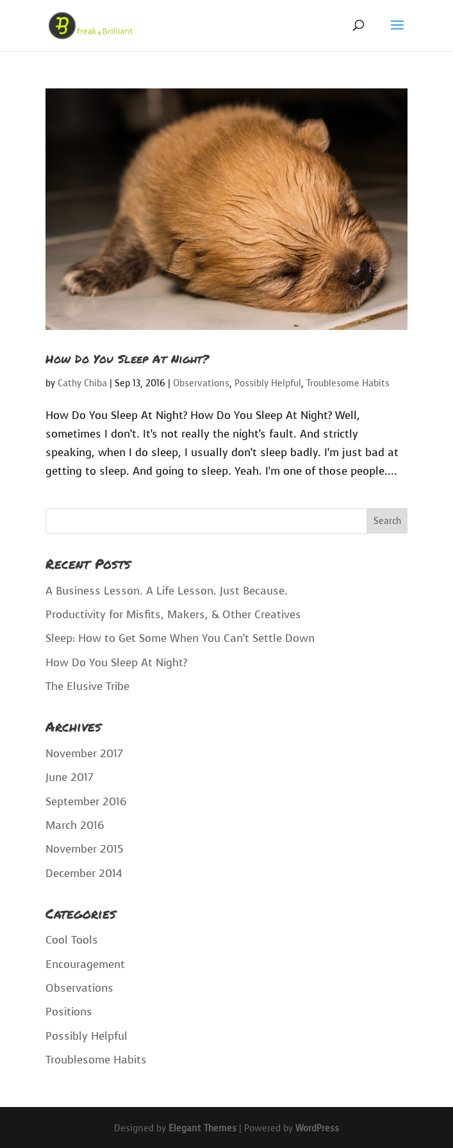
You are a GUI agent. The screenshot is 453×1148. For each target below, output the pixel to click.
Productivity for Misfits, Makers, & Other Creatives (173, 614)
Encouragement (85, 964)
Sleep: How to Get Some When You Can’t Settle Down (180, 638)
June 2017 (69, 777)
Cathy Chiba (82, 383)
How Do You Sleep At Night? (127, 358)
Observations (201, 383)
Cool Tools (71, 940)
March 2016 (74, 825)
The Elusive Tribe (87, 686)
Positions (68, 1011)
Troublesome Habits (348, 383)
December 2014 (83, 873)
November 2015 (84, 849)
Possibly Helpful (268, 383)
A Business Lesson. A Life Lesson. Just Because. (166, 591)
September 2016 (86, 801)
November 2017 (84, 753)
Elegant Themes (202, 1128)
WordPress (317, 1128)
